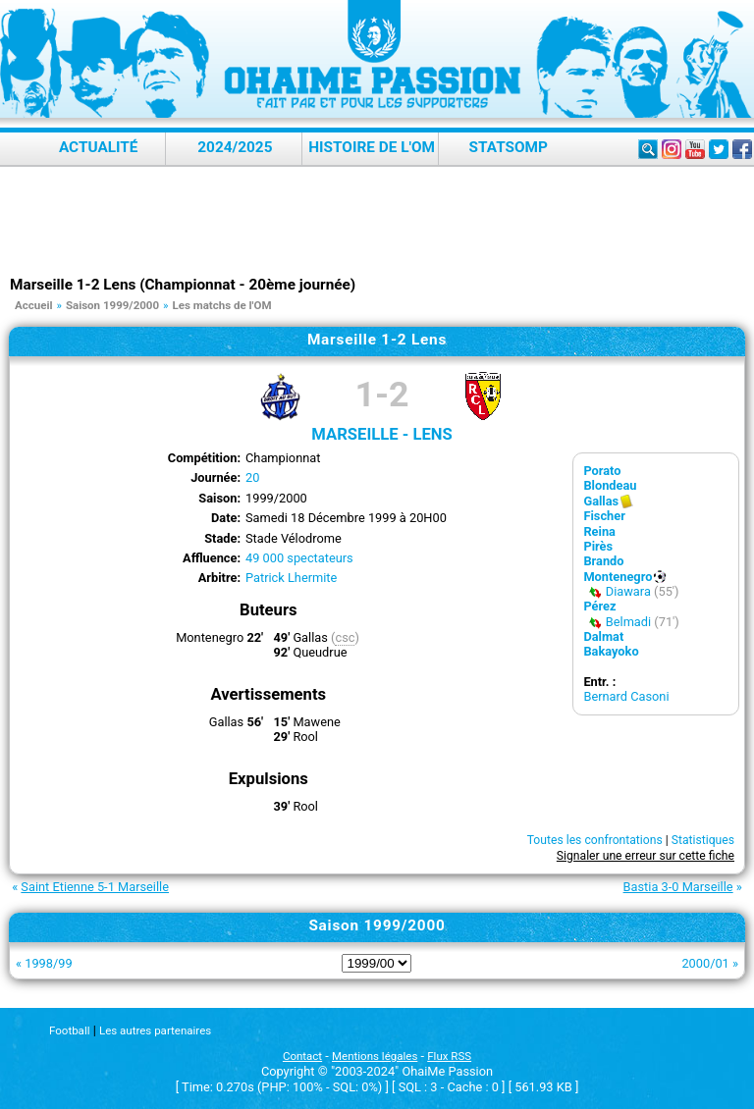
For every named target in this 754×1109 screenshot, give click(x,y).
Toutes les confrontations (595, 840)
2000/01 (704, 963)
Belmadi (628, 621)
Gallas (601, 501)
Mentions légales (374, 1056)
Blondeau (609, 485)
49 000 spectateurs (299, 558)
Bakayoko (610, 651)
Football (69, 1030)
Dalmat (603, 636)
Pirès (598, 546)
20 (252, 477)
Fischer (603, 515)
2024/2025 (234, 147)
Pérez (599, 606)
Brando (603, 561)
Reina (599, 531)
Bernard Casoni (626, 696)
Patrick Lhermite (291, 577)
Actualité (98, 147)
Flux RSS (449, 1056)
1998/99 (48, 963)
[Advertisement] (377, 221)
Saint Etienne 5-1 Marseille (95, 886)
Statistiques (703, 840)
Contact (302, 1056)
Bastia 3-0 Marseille (678, 886)
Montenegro (617, 576)
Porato (601, 470)
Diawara (628, 591)
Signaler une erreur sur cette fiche (645, 856)
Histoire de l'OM (371, 147)
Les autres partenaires (155, 1030)
